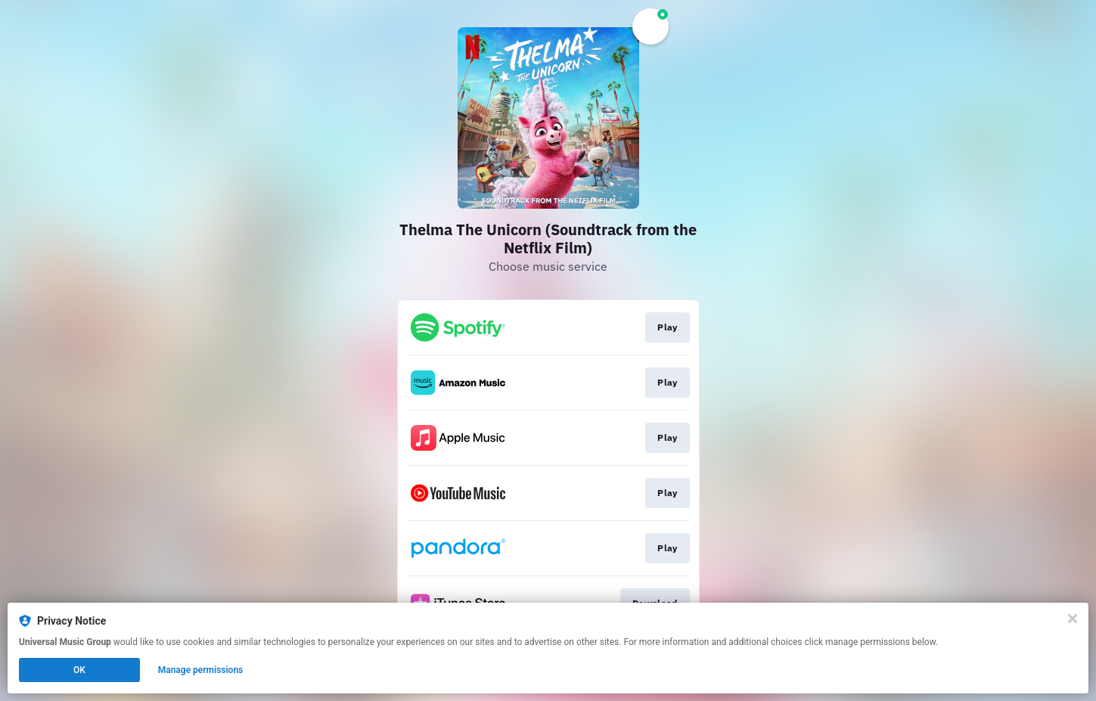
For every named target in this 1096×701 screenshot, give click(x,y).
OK (79, 670)
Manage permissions (201, 670)
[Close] (1072, 618)
